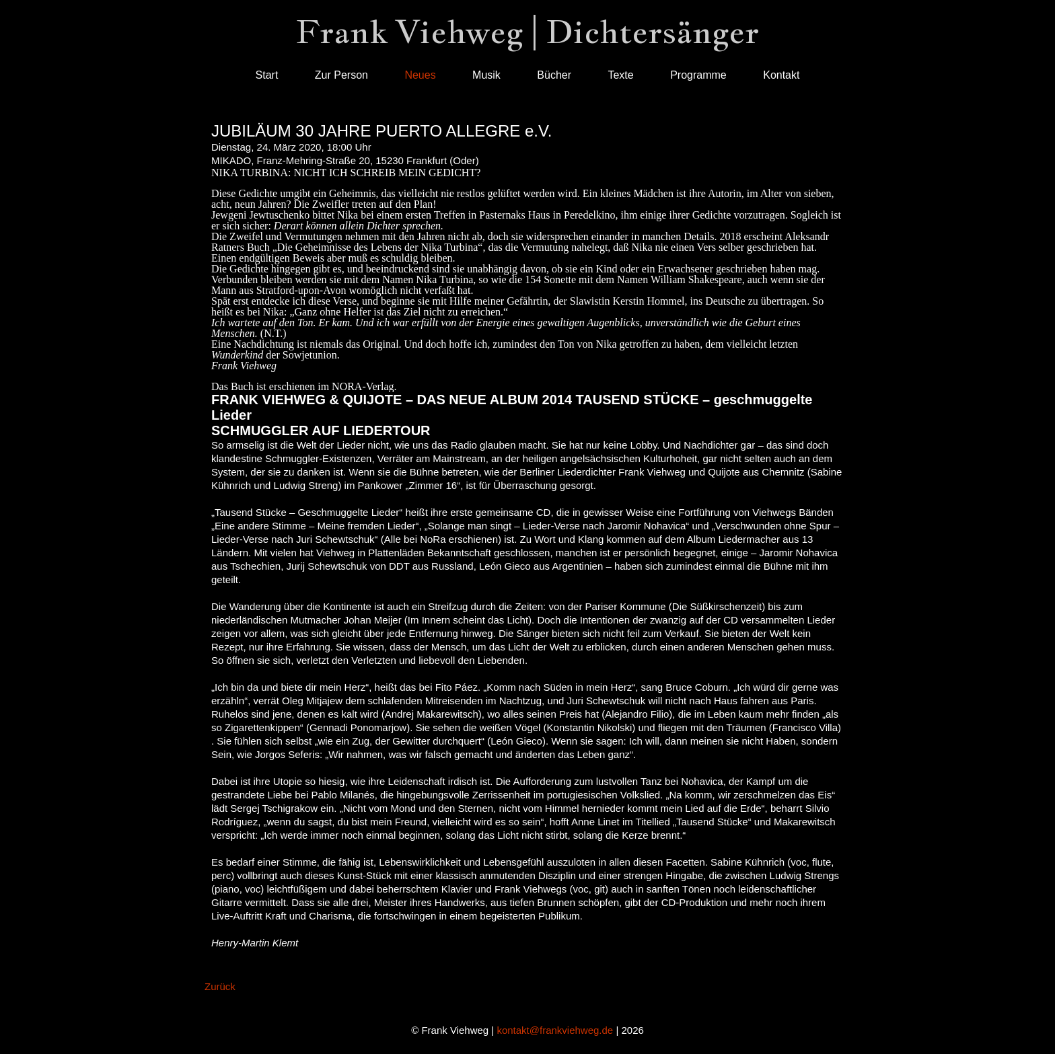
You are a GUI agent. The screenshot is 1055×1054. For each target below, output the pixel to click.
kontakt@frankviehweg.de (555, 1030)
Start (267, 75)
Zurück (220, 986)
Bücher (554, 75)
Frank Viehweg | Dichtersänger (527, 31)
